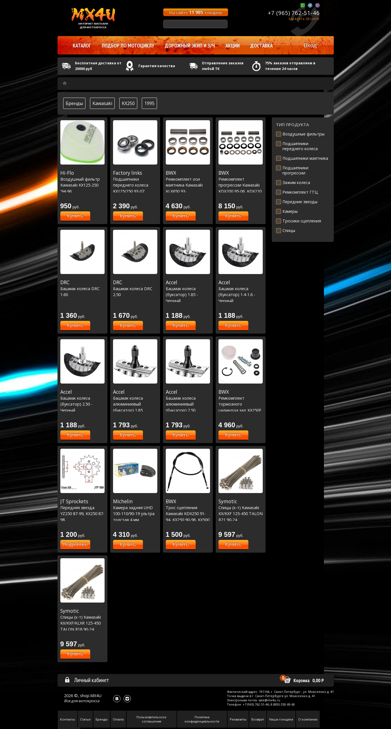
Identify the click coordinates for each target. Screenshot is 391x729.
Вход (310, 45)
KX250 (128, 103)
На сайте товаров (195, 12)
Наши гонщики (281, 719)
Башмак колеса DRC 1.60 (82, 288)
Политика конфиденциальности (202, 719)
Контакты (67, 719)
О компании (307, 719)
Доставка (261, 45)
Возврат (257, 719)
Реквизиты (238, 719)
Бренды (74, 103)
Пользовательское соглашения (151, 719)
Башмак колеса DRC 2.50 (135, 288)
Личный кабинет (86, 680)
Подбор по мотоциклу (128, 45)
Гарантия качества (156, 66)
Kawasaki (102, 103)
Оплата (118, 719)
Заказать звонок (304, 19)
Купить (75, 216)
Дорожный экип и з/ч (190, 45)
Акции (233, 45)
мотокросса (88, 700)
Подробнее (75, 544)
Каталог (82, 45)
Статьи (85, 719)
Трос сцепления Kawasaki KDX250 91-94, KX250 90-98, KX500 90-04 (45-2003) (188, 513)
